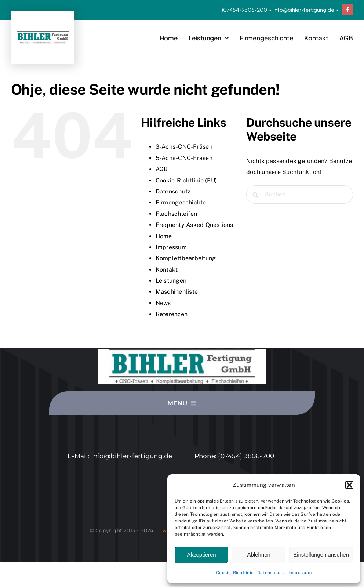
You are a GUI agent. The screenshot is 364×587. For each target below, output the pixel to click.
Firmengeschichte (181, 202)
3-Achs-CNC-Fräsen (184, 146)
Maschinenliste (177, 291)
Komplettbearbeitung (186, 258)
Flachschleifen (176, 213)
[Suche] (255, 194)
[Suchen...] (299, 194)
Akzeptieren (201, 554)
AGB (162, 169)
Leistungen (171, 280)
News (163, 303)
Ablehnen (258, 554)
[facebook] (347, 9)
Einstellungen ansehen (321, 554)
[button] (349, 485)
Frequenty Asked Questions (194, 224)
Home (164, 236)
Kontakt (167, 269)
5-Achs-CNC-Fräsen (184, 158)
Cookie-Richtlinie (235, 572)
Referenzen (172, 314)
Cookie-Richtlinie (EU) (186, 180)
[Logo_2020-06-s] (43, 33)
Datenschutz (271, 572)
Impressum (300, 572)
